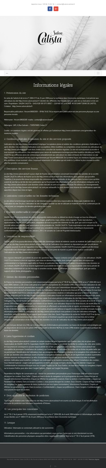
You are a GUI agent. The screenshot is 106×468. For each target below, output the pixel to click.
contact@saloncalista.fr (65, 4)
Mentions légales (94, 459)
